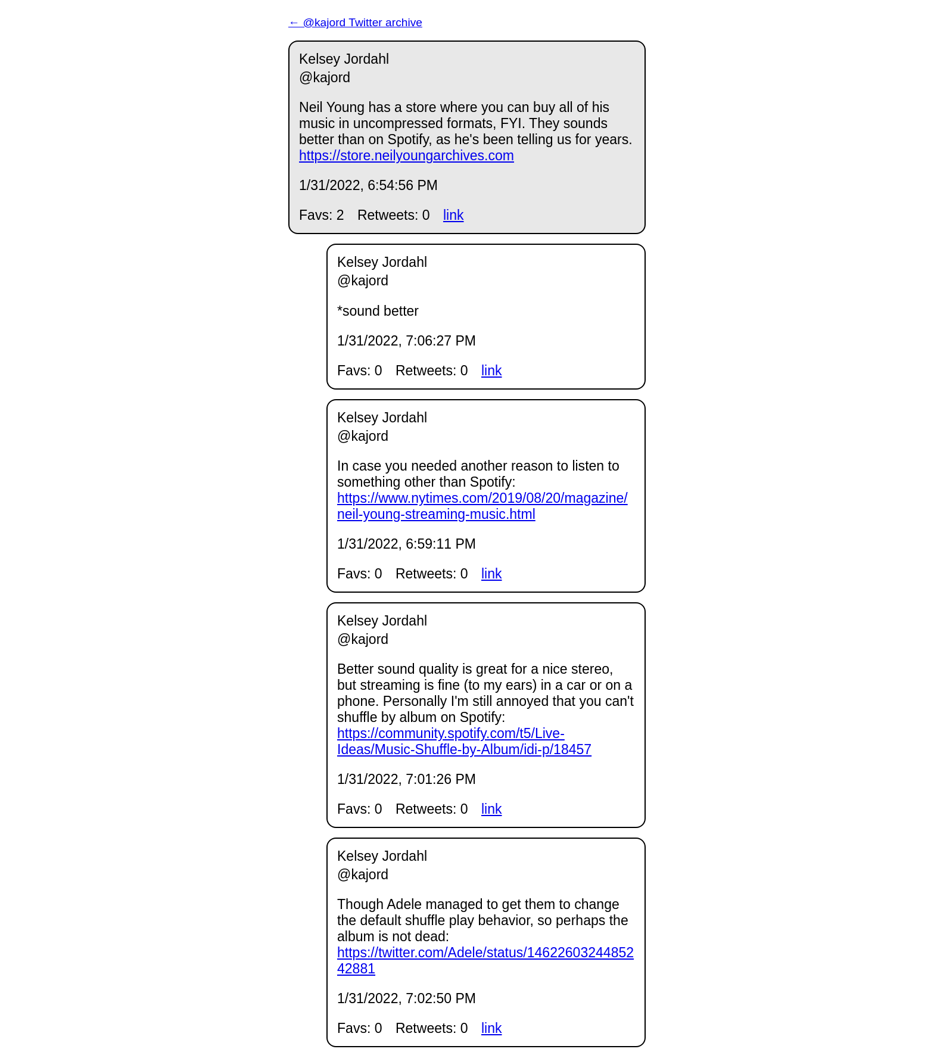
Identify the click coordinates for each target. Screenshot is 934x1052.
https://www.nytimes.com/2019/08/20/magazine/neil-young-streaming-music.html (482, 506)
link (453, 215)
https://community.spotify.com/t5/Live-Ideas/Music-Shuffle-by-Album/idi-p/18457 (464, 741)
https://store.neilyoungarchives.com (406, 155)
